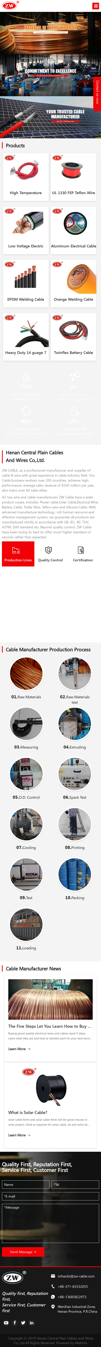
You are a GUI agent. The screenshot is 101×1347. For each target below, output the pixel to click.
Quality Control (50, 560)
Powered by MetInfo (71, 1342)
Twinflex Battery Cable (73, 352)
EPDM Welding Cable (25, 299)
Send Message (23, 1251)
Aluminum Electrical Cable (73, 245)
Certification (83, 560)
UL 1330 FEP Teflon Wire (73, 192)
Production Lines (18, 560)
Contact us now (97, 92)
